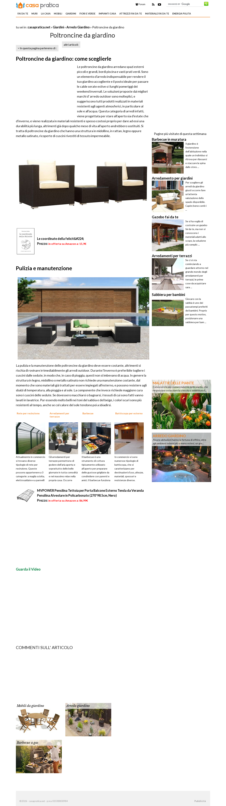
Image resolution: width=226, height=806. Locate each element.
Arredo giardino (78, 706)
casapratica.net (39, 27)
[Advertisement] (57, 23)
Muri (34, 13)
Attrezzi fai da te (130, 13)
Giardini (71, 13)
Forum (140, 4)
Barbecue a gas (27, 743)
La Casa (45, 13)
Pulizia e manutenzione (44, 268)
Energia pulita (181, 13)
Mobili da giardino (30, 706)
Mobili (58, 13)
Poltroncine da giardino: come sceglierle (63, 58)
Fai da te (22, 13)
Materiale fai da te (157, 13)
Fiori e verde (87, 13)
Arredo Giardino (78, 27)
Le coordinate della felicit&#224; (60, 239)
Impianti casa (107, 13)
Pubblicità (200, 801)
